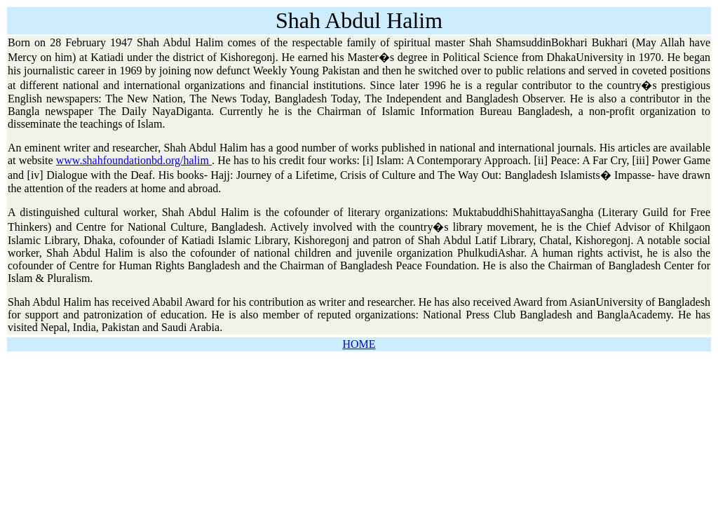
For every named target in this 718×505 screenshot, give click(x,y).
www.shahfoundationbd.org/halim (134, 160)
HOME (358, 344)
